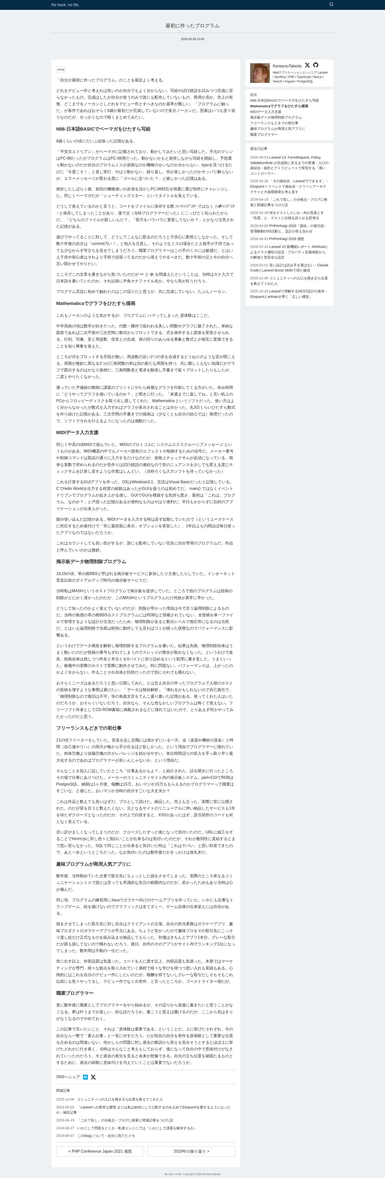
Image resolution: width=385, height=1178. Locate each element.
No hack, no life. (65, 5)
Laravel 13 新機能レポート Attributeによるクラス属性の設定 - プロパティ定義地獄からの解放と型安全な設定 (289, 252)
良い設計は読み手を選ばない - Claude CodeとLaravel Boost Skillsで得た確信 (289, 267)
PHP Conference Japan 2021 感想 (101, 1151)
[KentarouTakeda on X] (306, 66)
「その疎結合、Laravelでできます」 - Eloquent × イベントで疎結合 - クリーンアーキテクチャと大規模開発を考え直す (289, 186)
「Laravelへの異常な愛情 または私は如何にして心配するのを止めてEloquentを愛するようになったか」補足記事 (143, 1110)
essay (60, 69)
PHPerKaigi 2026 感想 (277, 239)
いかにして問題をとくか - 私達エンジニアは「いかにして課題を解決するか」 (126, 1128)
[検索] (331, 4)
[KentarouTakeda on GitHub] (314, 66)
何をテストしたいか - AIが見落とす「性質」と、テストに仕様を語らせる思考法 (287, 215)
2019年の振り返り (190, 1151)
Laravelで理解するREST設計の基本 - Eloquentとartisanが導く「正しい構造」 (288, 294)
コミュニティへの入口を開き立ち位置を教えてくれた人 (109, 1099)
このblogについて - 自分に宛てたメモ (95, 1136)
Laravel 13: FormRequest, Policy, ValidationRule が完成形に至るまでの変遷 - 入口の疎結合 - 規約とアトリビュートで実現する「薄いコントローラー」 (289, 165)
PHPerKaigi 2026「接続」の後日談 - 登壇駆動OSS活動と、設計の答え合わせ (288, 228)
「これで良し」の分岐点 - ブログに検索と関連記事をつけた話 (114, 1120)
